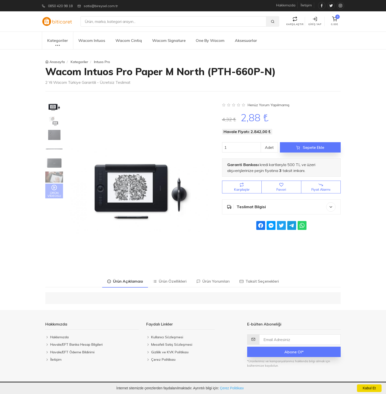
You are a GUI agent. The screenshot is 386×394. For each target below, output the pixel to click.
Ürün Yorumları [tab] (213, 281)
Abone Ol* (294, 351)
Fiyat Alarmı (320, 187)
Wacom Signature (169, 40)
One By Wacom (210, 40)
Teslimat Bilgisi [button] (281, 207)
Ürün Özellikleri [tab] (170, 281)
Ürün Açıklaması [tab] (125, 281)
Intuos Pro (102, 62)
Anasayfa (57, 62)
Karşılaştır (242, 187)
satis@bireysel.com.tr (101, 6)
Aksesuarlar (246, 40)
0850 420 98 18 (60, 6)
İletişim (306, 5)
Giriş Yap (315, 21)
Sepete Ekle (310, 147)
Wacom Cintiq (128, 40)
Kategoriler (57, 43)
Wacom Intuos (91, 40)
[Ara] (173, 21)
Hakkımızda (285, 5)
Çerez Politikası (232, 388)
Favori (281, 187)
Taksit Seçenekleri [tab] (259, 281)
